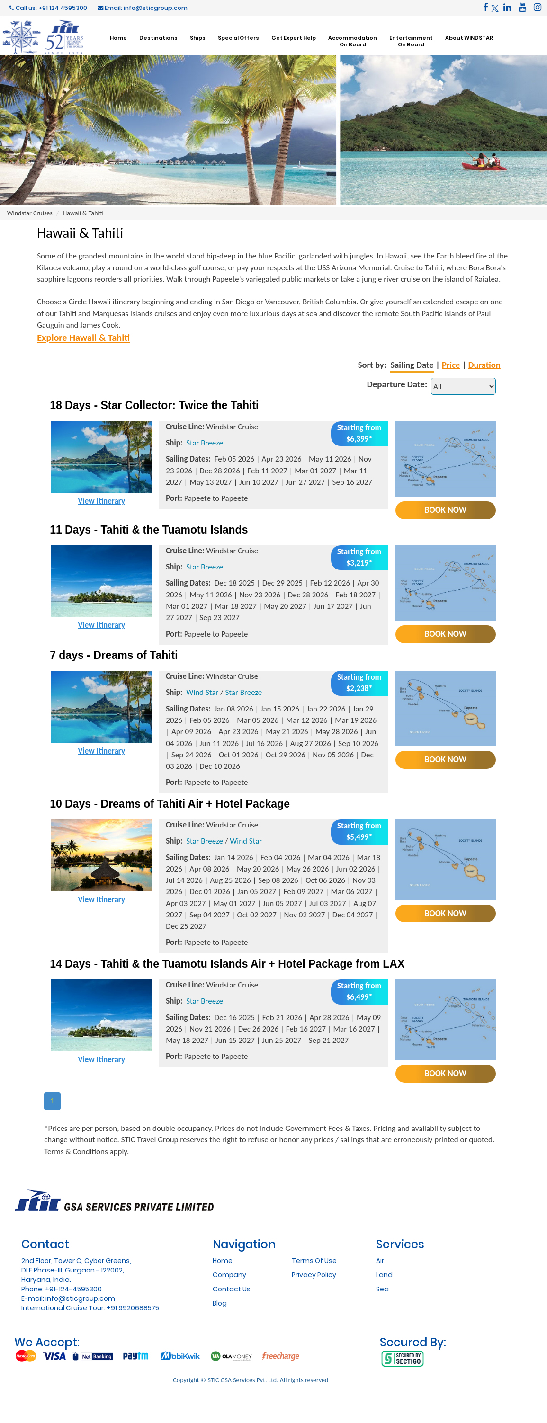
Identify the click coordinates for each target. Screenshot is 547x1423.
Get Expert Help (293, 37)
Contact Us (232, 1289)
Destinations (158, 37)
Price (451, 364)
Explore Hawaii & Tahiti (83, 337)
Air (380, 1260)
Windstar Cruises (30, 213)
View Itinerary (101, 501)
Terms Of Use (314, 1260)
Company (229, 1275)
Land (384, 1275)
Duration (484, 364)
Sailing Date (411, 364)
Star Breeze (204, 443)
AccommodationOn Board (352, 41)
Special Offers (238, 37)
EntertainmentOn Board (411, 41)
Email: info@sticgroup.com (143, 8)
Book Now (445, 510)
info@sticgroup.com (80, 1298)
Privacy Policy (314, 1275)
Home (118, 37)
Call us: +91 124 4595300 (48, 8)
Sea (382, 1289)
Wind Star (202, 692)
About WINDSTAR (469, 37)
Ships (198, 37)
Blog (220, 1303)
